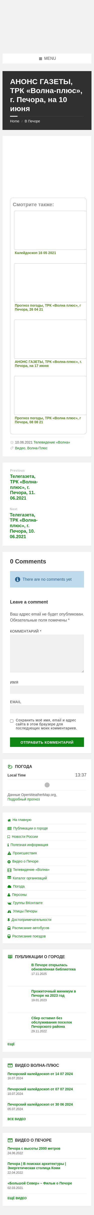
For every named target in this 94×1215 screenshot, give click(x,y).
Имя (14, 682)
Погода (16, 886)
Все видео (17, 1119)
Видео (20, 448)
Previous (17, 470)
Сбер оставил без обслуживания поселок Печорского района (51, 1022)
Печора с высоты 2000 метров (34, 1148)
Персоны (17, 895)
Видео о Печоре (23, 861)
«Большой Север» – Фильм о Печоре (40, 1183)
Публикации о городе (28, 828)
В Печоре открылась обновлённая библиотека (53, 967)
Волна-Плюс (37, 448)
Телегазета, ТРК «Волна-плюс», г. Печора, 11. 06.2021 (24, 487)
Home (14, 121)
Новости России (23, 837)
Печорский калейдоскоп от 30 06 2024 (40, 1104)
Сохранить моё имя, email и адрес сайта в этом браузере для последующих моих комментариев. (46, 724)
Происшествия (22, 853)
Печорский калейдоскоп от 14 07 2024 (40, 1074)
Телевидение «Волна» (52, 442)
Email (15, 702)
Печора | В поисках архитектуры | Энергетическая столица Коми (37, 1166)
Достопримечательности (29, 920)
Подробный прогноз (24, 799)
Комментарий (25, 631)
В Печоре (32, 121)
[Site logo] (47, 44)
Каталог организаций (27, 878)
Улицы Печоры (22, 911)
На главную (19, 820)
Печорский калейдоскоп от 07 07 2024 (40, 1089)
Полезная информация (28, 845)
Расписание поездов (27, 936)
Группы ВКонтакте (25, 903)
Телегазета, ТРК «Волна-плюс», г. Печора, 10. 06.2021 (24, 525)
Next (13, 509)
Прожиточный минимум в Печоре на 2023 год (53, 993)
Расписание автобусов (28, 928)
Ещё (11, 1044)
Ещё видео (17, 1198)
